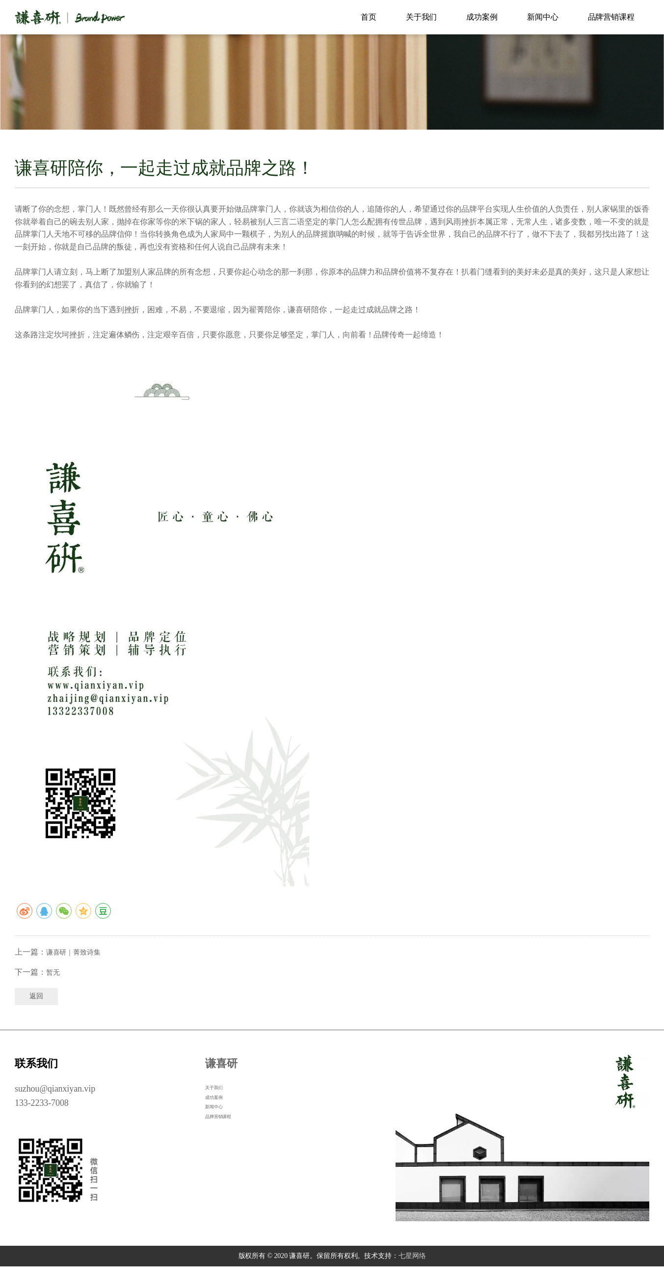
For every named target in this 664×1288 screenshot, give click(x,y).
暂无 (54, 989)
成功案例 (482, 17)
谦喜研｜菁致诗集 (77, 969)
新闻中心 (542, 17)
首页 (368, 17)
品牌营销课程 (611, 17)
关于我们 (421, 17)
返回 (37, 1017)
